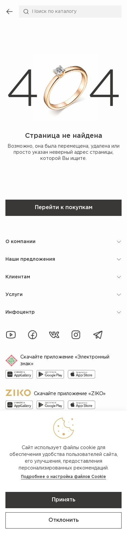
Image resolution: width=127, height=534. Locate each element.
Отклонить (63, 520)
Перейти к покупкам (63, 207)
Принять (64, 499)
